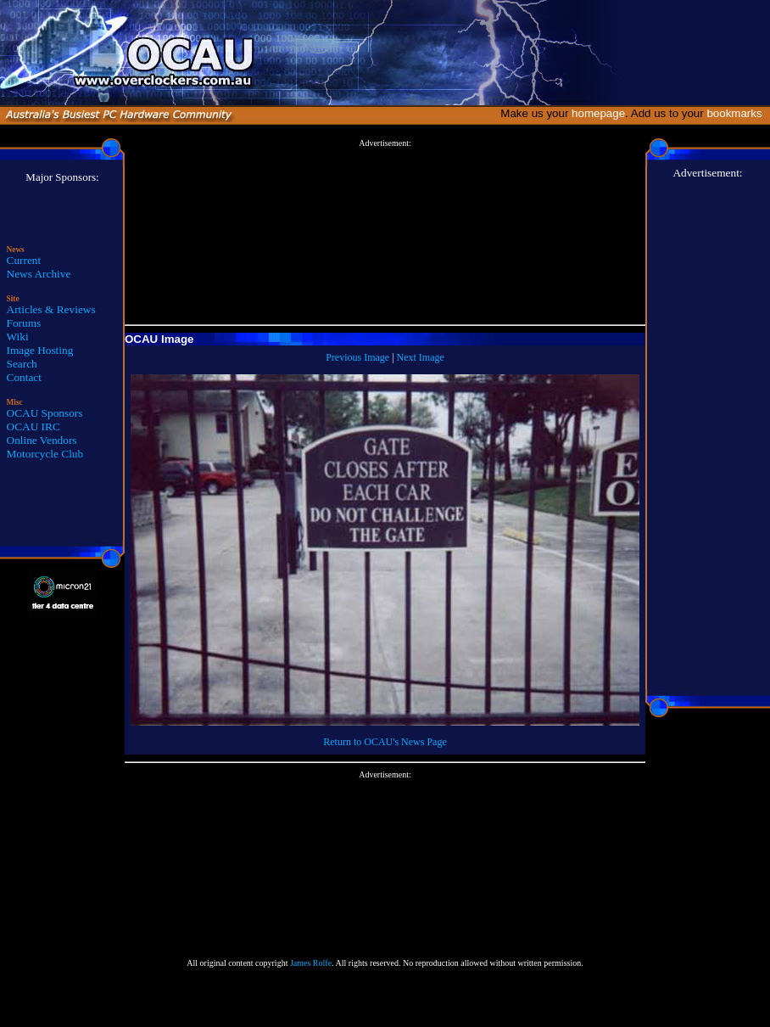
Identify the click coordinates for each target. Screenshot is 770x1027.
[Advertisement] (385, 232)
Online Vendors (42, 440)
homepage (598, 113)
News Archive (39, 273)
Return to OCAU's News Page (384, 742)
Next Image (420, 357)
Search (22, 363)
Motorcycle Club (45, 453)
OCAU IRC (33, 426)
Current (24, 260)
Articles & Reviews (51, 309)
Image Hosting (40, 350)
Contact (24, 377)
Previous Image (357, 357)
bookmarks (737, 113)
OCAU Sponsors (45, 413)
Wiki (18, 336)
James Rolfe (311, 963)
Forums (24, 323)
